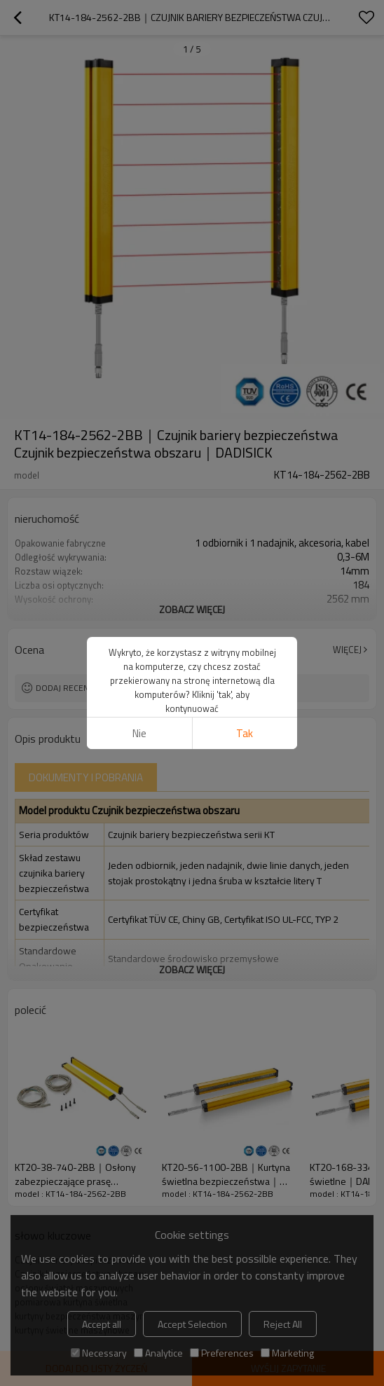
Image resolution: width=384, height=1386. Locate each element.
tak (244, 733)
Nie (139, 733)
